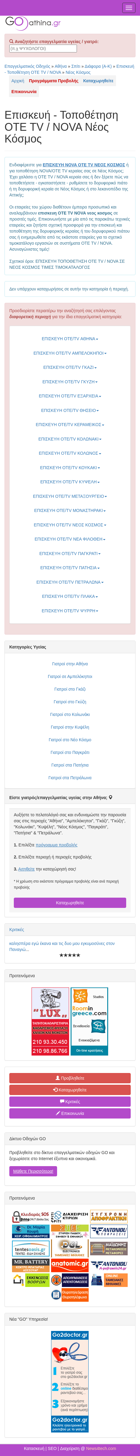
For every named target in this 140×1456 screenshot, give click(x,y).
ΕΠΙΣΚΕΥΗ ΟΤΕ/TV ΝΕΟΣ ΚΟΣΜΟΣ (70, 524)
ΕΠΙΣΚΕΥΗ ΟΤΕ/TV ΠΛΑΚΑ (70, 596)
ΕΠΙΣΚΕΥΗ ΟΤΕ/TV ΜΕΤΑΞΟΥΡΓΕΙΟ (70, 496)
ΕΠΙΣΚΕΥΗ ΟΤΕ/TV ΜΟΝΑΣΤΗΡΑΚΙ (70, 510)
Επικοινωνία (70, 1113)
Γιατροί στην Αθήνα (70, 663)
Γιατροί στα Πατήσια (70, 765)
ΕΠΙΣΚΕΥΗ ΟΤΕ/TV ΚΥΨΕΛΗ (70, 481)
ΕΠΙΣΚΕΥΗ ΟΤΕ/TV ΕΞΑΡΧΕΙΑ (70, 396)
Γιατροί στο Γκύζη (70, 701)
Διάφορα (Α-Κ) (98, 66)
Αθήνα (61, 66)
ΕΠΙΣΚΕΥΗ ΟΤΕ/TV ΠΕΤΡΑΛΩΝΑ (69, 582)
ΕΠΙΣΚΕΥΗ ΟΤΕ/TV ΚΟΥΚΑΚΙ (70, 467)
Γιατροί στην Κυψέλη (70, 727)
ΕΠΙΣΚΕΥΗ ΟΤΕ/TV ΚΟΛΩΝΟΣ (70, 453)
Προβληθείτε (70, 1078)
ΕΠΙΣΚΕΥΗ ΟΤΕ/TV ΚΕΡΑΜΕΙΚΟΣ (70, 424)
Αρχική (17, 80)
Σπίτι (76, 66)
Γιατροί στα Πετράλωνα (69, 777)
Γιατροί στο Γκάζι (70, 689)
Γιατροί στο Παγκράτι (69, 752)
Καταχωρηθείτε (70, 902)
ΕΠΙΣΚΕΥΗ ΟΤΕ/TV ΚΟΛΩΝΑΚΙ (70, 439)
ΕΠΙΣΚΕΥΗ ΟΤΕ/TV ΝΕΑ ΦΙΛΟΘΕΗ (70, 539)
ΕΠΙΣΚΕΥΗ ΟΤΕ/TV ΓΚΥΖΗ (70, 381)
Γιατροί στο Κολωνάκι (70, 714)
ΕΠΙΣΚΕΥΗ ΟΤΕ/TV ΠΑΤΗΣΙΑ (69, 567)
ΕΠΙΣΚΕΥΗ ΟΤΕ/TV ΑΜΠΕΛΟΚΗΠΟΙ (69, 353)
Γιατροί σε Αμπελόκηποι (70, 676)
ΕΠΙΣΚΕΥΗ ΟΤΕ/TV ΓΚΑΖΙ (69, 367)
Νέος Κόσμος (77, 72)
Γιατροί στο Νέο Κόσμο (70, 739)
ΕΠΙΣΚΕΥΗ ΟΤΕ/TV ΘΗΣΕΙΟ (70, 410)
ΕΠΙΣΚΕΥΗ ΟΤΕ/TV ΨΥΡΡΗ (70, 610)
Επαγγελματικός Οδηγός (27, 66)
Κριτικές (16, 929)
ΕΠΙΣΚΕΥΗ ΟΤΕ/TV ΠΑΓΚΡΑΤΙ (70, 553)
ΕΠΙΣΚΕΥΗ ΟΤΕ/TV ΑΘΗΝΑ (70, 338)
